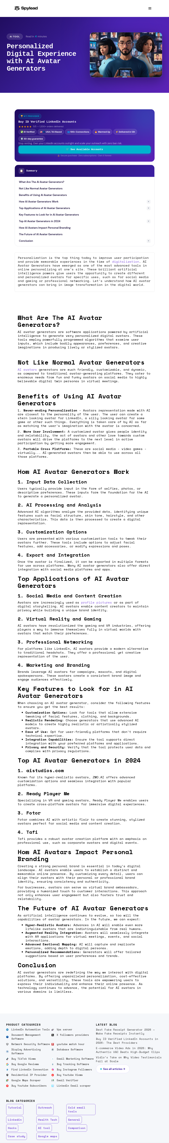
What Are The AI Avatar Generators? (41, 182)
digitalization (125, 261)
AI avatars (27, 369)
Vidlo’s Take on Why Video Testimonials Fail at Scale (129, 1059)
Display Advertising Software (26, 1051)
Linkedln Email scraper (74, 1086)
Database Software (70, 1049)
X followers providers (73, 1035)
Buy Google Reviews (25, 1064)
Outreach (45, 1107)
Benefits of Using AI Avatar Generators (43, 195)
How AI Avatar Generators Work (38, 201)
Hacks (12, 1128)
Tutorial (15, 1107)
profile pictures (96, 602)
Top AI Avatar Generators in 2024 (39, 221)
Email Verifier (67, 1080)
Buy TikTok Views (23, 1059)
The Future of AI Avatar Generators (41, 234)
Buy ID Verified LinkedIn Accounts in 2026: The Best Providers (127, 1041)
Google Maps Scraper (26, 1080)
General (74, 1120)
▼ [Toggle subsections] (148, 201)
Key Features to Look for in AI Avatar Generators (49, 214)
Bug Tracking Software (73, 1064)
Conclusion (26, 240)
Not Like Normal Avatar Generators (41, 188)
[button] (150, 8)
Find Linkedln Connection (29, 1069)
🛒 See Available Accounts (84, 149)
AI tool (44, 1128)
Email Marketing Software (75, 1059)
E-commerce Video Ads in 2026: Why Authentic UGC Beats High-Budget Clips (128, 1050)
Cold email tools (76, 1109)
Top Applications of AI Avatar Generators (44, 208)
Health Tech (47, 1120)
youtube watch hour (70, 1044)
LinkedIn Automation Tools (30, 1029)
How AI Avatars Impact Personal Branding (45, 227)
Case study (16, 1136)
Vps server (64, 1029)
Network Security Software (30, 1044)
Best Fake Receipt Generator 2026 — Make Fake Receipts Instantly (125, 1031)
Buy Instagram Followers (74, 1069)
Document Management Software (26, 1037)
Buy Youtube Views (70, 1075)
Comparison (76, 1128)
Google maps (47, 1136)
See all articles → (114, 1069)
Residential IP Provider (29, 1075)
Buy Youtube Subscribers (29, 1086)
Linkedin (15, 1120)
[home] (26, 8)
